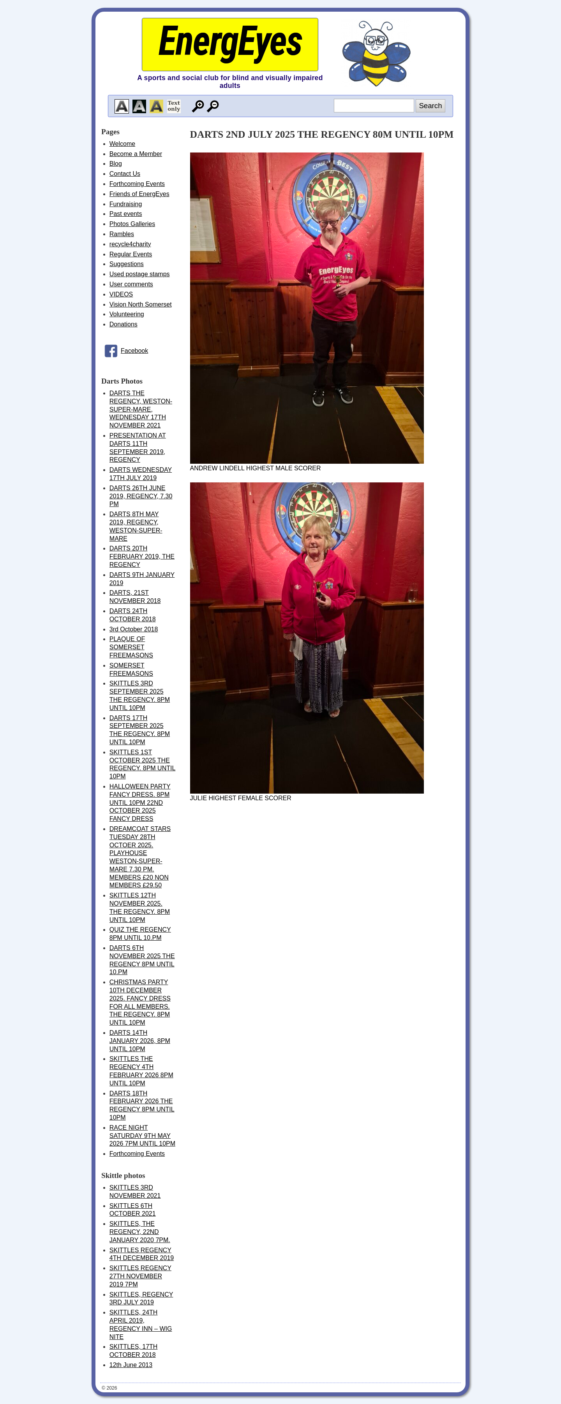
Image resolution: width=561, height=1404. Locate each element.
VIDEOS (121, 294)
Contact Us (124, 173)
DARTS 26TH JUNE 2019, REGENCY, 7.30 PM (141, 496)
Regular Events (130, 254)
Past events (125, 213)
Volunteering (126, 314)
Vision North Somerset (140, 304)
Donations (123, 324)
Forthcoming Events (137, 184)
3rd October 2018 (133, 629)
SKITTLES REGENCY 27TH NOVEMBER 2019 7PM (140, 1276)
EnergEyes (230, 41)
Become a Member (135, 154)
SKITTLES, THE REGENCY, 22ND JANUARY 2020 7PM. (139, 1231)
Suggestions (126, 264)
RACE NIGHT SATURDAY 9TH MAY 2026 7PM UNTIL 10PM (142, 1135)
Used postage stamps (139, 274)
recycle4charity (130, 244)
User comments (131, 284)
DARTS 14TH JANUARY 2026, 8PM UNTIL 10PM (139, 1040)
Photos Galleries (132, 224)
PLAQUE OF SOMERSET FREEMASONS (131, 647)
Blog (115, 163)
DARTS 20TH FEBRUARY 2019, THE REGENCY (142, 556)
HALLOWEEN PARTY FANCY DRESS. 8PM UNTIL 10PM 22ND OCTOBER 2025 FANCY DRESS (140, 802)
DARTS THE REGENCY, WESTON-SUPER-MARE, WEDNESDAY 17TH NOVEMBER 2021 (140, 409)
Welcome (122, 143)
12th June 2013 (130, 1365)
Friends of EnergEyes (139, 194)
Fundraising (125, 204)
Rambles (121, 234)
